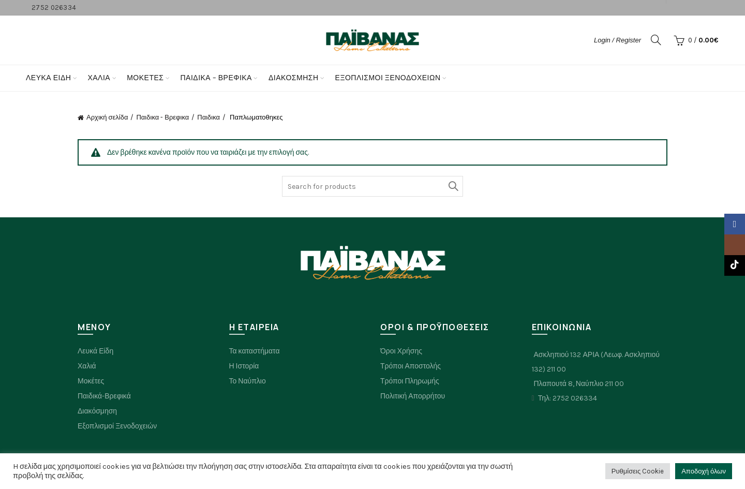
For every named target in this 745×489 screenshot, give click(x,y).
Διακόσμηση (294, 77)
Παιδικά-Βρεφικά (104, 396)
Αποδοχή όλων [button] (703, 471)
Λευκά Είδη (48, 77)
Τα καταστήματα (254, 351)
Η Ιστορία (244, 366)
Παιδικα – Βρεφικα (216, 77)
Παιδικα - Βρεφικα (162, 117)
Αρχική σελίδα (107, 117)
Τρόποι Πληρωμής (409, 381)
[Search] (656, 40)
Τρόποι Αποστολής (410, 366)
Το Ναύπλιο (247, 381)
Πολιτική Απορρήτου (412, 396)
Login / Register (617, 40)
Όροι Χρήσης (401, 351)
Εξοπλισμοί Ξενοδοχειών (117, 426)
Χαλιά (87, 366)
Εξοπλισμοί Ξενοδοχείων (388, 77)
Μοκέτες (91, 381)
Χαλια (98, 77)
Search (452, 186)
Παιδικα (208, 117)
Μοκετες (145, 77)
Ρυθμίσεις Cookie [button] (638, 471)
